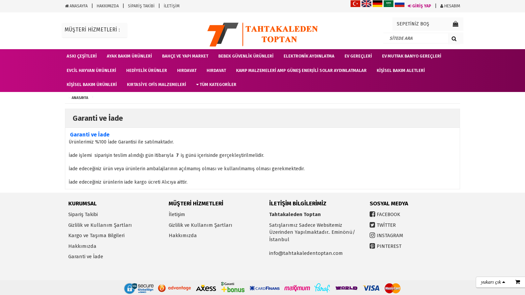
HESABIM (450, 6)
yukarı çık (493, 282)
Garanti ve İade (85, 257)
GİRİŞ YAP (419, 6)
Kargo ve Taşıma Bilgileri (96, 235)
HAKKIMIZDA (108, 6)
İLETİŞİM (171, 6)
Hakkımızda (82, 246)
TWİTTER (386, 225)
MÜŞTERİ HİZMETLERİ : (92, 29)
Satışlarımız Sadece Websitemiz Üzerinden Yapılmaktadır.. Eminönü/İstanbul (312, 232)
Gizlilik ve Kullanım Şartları (100, 225)
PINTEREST (389, 246)
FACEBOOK (388, 214)
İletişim (177, 214)
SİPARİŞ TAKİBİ (141, 6)
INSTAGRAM (390, 235)
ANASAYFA (76, 6)
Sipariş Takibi (83, 214)
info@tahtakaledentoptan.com (306, 253)
